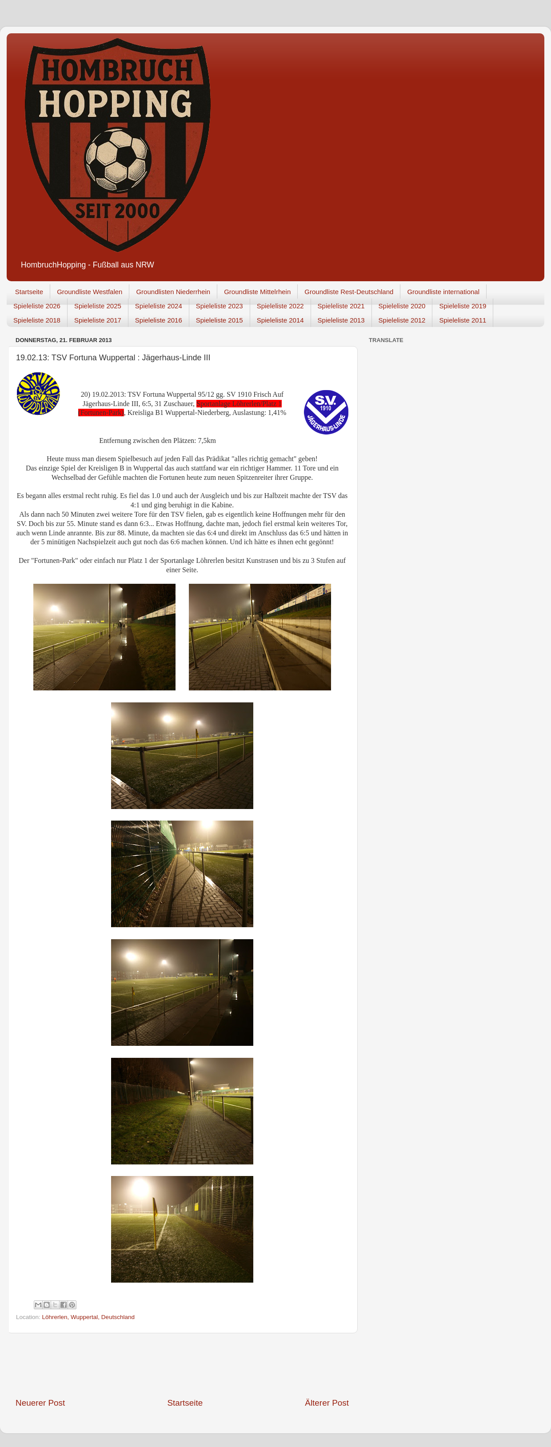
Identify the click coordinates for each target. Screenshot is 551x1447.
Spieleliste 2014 (280, 320)
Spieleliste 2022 (280, 306)
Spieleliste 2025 (97, 306)
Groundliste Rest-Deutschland (348, 291)
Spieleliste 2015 (219, 320)
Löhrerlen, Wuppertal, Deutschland (88, 1317)
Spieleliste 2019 (462, 306)
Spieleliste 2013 (341, 320)
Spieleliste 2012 (402, 320)
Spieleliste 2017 (97, 320)
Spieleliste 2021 (341, 306)
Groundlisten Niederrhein (173, 291)
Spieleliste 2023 (219, 306)
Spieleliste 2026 (36, 306)
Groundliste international (443, 291)
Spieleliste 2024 (158, 306)
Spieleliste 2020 (402, 306)
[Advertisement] (182, 1365)
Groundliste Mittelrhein (257, 291)
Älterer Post (327, 1402)
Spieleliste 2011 (462, 320)
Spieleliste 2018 (36, 320)
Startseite (29, 291)
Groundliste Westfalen (89, 291)
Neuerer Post (40, 1402)
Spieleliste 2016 (158, 320)
